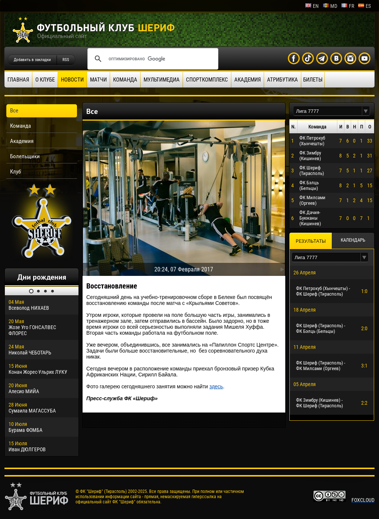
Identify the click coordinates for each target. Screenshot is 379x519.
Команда (125, 79)
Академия (247, 79)
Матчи (98, 79)
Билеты (312, 79)
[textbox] (327, 111)
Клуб (15, 171)
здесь (216, 386)
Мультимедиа (162, 79)
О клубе (45, 79)
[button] (366, 111)
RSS (65, 59)
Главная (18, 79)
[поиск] (152, 58)
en (312, 6)
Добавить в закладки (32, 59)
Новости (72, 79)
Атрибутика (282, 79)
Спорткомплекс (207, 79)
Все (14, 110)
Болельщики (25, 156)
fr (347, 6)
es (364, 6)
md (329, 6)
